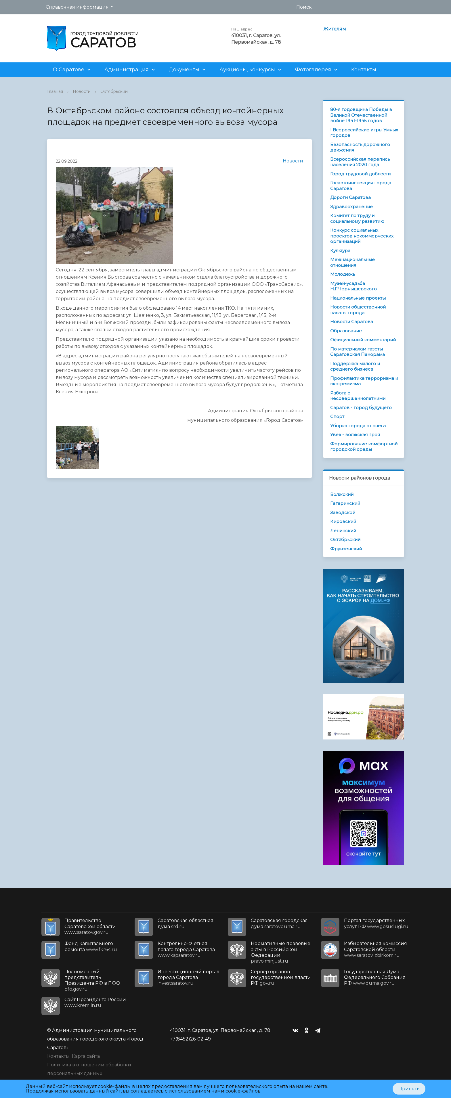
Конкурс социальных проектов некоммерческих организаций (361, 235)
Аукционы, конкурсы (247, 69)
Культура (340, 250)
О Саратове (68, 69)
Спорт (337, 416)
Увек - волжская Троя (355, 434)
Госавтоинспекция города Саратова (360, 185)
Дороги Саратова (350, 197)
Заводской (342, 512)
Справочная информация (77, 7)
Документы (184, 69)
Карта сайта (86, 1056)
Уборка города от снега (358, 425)
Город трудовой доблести (360, 174)
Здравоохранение (351, 206)
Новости (82, 91)
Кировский (343, 521)
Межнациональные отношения (352, 262)
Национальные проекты (358, 298)
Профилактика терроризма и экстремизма (364, 381)
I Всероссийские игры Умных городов (364, 132)
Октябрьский (114, 91)
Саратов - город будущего (361, 407)
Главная (55, 91)
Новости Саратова (351, 321)
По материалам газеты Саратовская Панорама (357, 351)
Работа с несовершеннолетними (357, 395)
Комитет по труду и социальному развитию (357, 218)
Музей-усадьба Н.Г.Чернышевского (353, 286)
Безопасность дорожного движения (360, 147)
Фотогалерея (313, 69)
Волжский (341, 494)
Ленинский (343, 530)
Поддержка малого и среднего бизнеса (355, 366)
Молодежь (342, 274)
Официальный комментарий (363, 339)
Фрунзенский (346, 548)
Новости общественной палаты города (358, 309)
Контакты (363, 69)
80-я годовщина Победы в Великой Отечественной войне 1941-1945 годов (361, 115)
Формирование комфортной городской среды (364, 446)
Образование (346, 331)
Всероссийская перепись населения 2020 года (360, 162)
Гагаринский (345, 503)
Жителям (334, 29)
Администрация (126, 69)
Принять (409, 1088)
